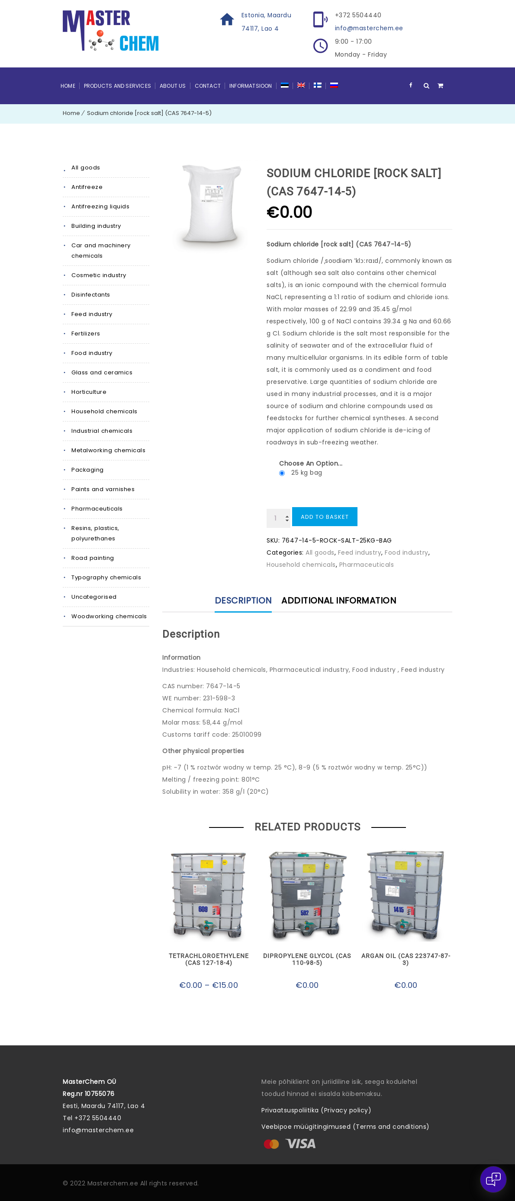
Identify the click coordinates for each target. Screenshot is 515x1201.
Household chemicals (104, 411)
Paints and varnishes (102, 489)
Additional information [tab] (339, 600)
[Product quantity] (278, 517)
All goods (85, 167)
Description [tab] (242, 600)
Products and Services (117, 85)
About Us (173, 85)
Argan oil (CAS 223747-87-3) (406, 959)
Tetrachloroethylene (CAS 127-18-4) (209, 959)
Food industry (91, 352)
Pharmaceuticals (97, 508)
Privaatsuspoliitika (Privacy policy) (316, 1109)
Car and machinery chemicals (100, 250)
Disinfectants (90, 294)
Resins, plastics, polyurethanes (95, 533)
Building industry (96, 225)
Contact (208, 85)
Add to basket (325, 516)
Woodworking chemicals (109, 616)
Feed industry (91, 314)
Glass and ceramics (101, 372)
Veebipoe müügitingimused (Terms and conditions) (345, 1126)
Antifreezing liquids (100, 206)
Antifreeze (87, 186)
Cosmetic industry (98, 275)
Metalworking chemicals (108, 450)
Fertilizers (85, 333)
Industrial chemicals (101, 430)
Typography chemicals (106, 577)
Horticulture (88, 391)
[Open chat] (493, 1179)
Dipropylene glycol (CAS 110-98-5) (307, 959)
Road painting (92, 557)
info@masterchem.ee (370, 28)
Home (68, 85)
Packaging (87, 469)
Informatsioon (250, 85)
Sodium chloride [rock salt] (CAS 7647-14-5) (149, 113)
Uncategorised (94, 596)
